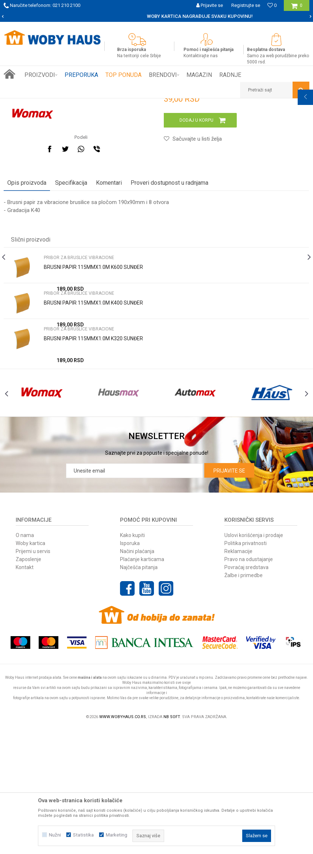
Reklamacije (238, 677)
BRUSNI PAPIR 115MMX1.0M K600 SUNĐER (93, 379)
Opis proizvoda (26, 294)
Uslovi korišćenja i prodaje (253, 661)
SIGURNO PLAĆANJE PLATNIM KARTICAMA (156, 16)
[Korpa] (296, 8)
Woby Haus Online (22, 103)
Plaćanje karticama (142, 685)
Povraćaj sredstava (246, 693)
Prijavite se (229, 596)
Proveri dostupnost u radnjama (169, 294)
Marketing (116, 835)
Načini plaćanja (137, 677)
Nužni (55, 835)
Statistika (83, 835)
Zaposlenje (28, 685)
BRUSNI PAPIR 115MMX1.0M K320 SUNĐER (93, 451)
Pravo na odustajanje (248, 685)
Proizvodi (55, 103)
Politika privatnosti (245, 669)
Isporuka (130, 669)
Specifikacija (71, 294)
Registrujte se (245, 5)
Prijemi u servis (33, 677)
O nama (25, 661)
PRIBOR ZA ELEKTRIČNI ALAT (99, 103)
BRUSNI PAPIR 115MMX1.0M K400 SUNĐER (93, 415)
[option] (156, 16)
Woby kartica (30, 669)
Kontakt (25, 693)
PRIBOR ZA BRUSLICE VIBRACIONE (169, 103)
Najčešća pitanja (139, 693)
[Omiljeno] (272, 5)
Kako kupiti (132, 661)
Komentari (109, 294)
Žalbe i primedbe (243, 701)
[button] (274, 90)
